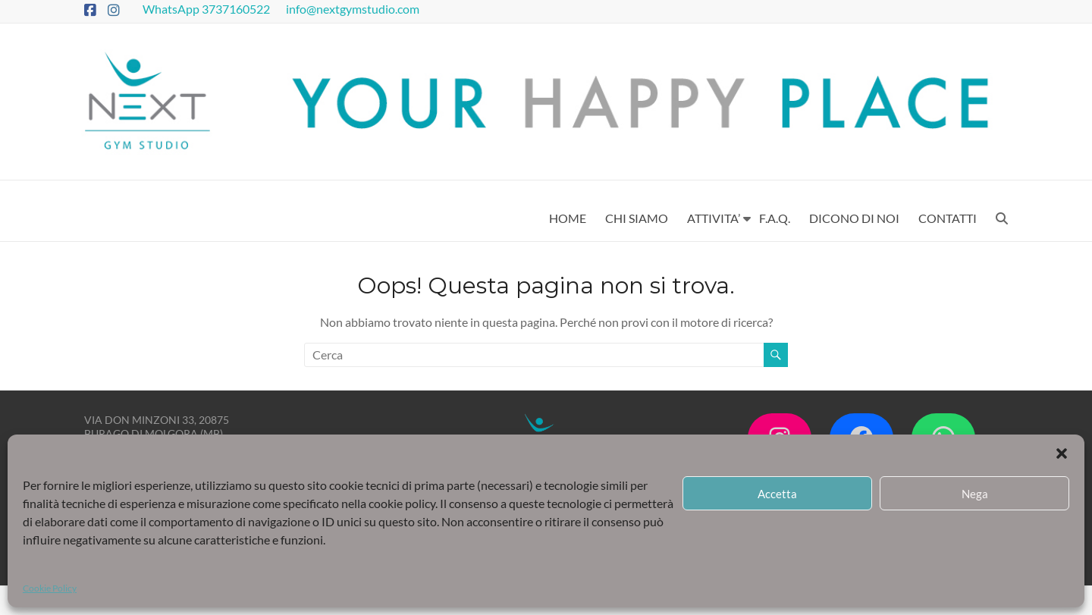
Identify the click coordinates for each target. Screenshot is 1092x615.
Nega (975, 493)
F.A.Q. (774, 218)
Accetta (777, 493)
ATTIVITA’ (713, 218)
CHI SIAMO (636, 218)
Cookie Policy (50, 588)
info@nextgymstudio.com (354, 9)
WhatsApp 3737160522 (207, 9)
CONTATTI (947, 218)
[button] (1061, 453)
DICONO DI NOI (854, 218)
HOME (567, 218)
